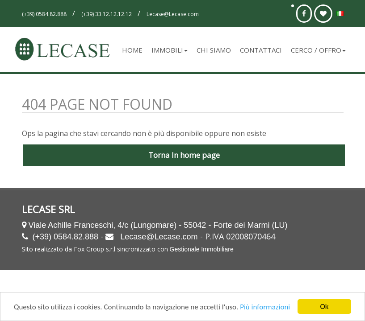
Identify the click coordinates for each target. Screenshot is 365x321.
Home (132, 49)
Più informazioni (265, 308)
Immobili (169, 49)
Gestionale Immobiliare (202, 249)
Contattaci (261, 49)
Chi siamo (214, 49)
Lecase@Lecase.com (158, 236)
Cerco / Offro (318, 49)
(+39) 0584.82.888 (66, 236)
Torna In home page (184, 155)
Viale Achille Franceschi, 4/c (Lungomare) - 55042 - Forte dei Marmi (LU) (158, 225)
